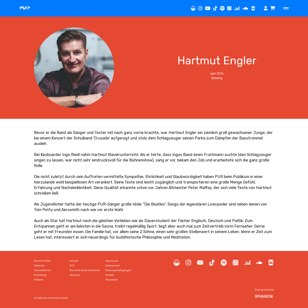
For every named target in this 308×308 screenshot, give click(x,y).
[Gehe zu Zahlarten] (39, 265)
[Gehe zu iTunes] (229, 8)
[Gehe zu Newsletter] (111, 279)
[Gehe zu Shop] (253, 8)
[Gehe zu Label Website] (193, 8)
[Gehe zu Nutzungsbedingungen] (118, 270)
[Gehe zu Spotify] (222, 8)
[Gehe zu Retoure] (38, 279)
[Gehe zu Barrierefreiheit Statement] (85, 270)
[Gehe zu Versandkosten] (42, 270)
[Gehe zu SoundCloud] (245, 8)
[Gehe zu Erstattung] (40, 275)
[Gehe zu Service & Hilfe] (42, 260)
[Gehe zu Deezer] (236, 8)
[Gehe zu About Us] (75, 275)
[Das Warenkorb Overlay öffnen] (272, 8)
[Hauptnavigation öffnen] (286, 8)
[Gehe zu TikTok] (215, 8)
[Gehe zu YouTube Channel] (207, 8)
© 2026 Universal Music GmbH (51, 298)
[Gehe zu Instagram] (200, 8)
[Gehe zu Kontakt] (74, 260)
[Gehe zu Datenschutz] (112, 265)
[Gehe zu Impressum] (111, 260)
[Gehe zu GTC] (72, 265)
